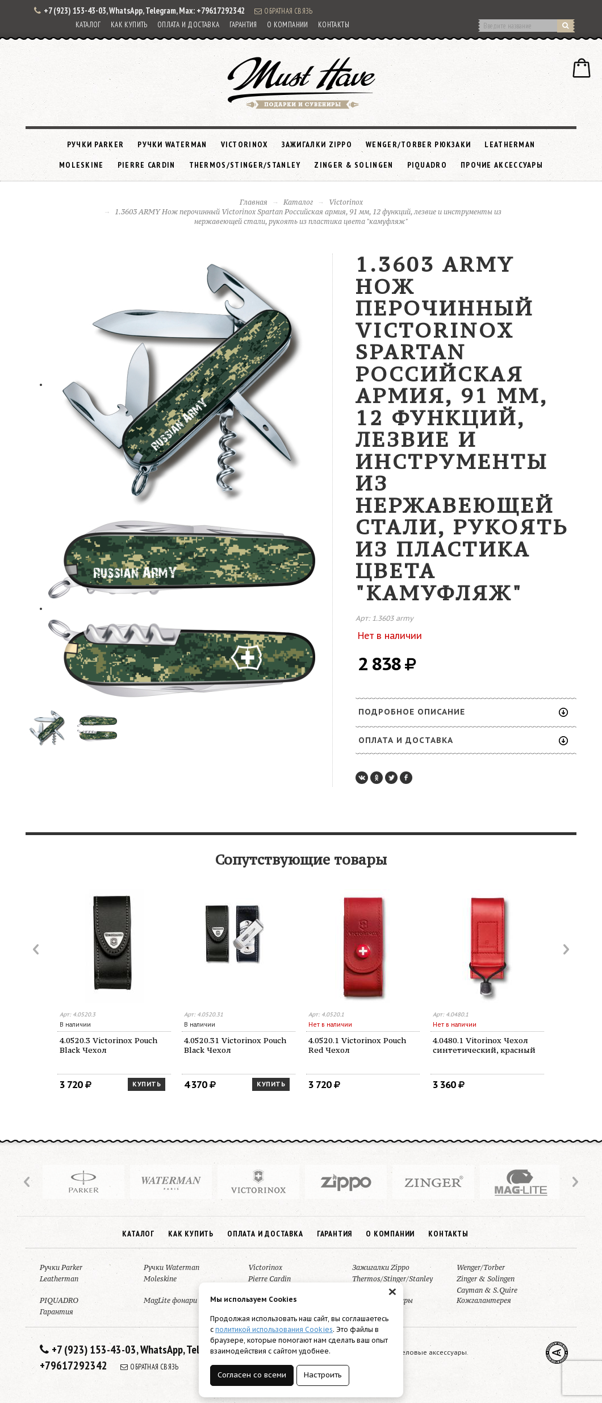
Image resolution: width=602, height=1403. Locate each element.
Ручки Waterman (172, 144)
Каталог (88, 25)
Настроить (323, 1375)
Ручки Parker (95, 144)
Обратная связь (283, 10)
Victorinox (244, 144)
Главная (253, 202)
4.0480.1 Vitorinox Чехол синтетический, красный (484, 1045)
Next (565, 949)
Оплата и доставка (188, 25)
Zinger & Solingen (353, 165)
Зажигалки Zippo (317, 144)
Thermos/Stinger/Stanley (245, 165)
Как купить (129, 25)
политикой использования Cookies (274, 1329)
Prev (37, 949)
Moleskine (81, 165)
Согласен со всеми (252, 1375)
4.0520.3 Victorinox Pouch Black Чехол (108, 1045)
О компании (287, 25)
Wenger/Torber (481, 1267)
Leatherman (509, 144)
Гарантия (243, 25)
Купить (146, 1084)
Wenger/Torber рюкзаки (418, 144)
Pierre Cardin (146, 165)
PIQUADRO (427, 165)
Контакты (333, 25)
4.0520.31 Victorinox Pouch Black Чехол (235, 1045)
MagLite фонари (170, 1300)
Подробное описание (463, 712)
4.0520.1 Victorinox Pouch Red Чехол (357, 1045)
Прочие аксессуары (502, 165)
